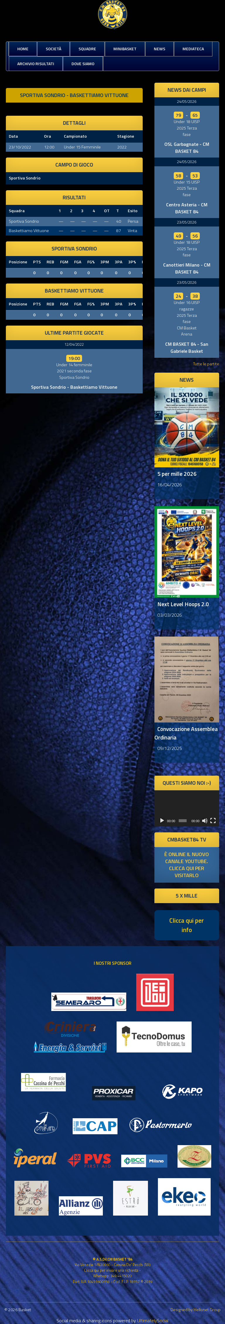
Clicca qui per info (186, 925)
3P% (132, 262)
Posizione (18, 262)
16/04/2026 (169, 484)
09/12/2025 (169, 748)
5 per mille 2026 (177, 473)
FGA (77, 262)
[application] (186, 808)
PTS (37, 262)
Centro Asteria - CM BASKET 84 (186, 208)
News (159, 49)
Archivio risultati (35, 64)
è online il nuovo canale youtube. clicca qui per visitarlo (186, 864)
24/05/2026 (186, 101)
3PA (118, 262)
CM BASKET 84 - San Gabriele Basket (186, 347)
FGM (64, 262)
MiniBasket (125, 49)
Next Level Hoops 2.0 (183, 604)
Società (53, 49)
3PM (104, 262)
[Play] (162, 821)
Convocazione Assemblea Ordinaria (186, 733)
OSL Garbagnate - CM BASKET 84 (186, 148)
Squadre (87, 49)
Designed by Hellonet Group (196, 1309)
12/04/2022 (74, 344)
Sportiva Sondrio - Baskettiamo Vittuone (74, 386)
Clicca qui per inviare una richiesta (111, 1270)
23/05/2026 (186, 222)
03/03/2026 (169, 614)
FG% (91, 262)
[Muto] (205, 821)
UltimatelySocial (152, 1320)
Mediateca (193, 49)
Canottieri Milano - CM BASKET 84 (186, 268)
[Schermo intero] (213, 821)
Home (22, 49)
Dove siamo (82, 64)
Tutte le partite (206, 364)
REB (50, 262)
